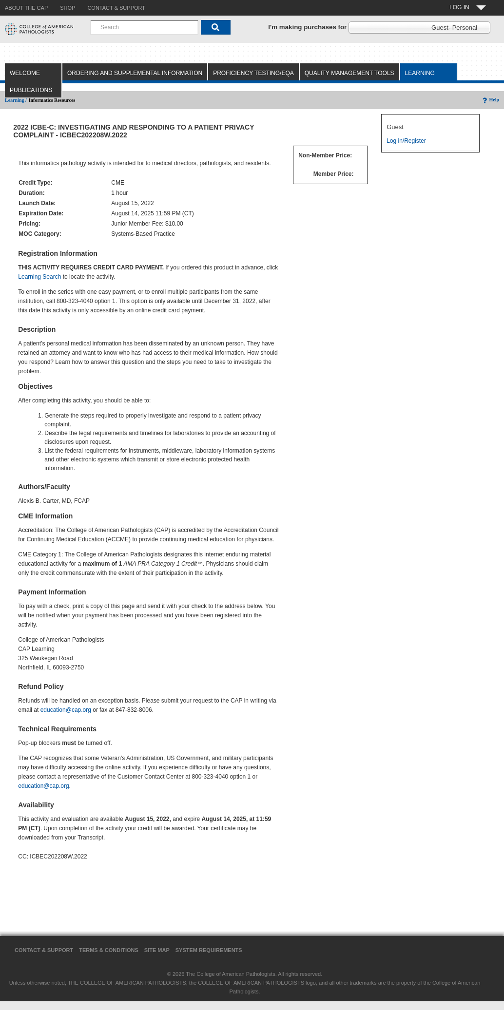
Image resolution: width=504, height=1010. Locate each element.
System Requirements (208, 950)
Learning (420, 73)
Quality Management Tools (349, 73)
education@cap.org (65, 709)
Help (490, 99)
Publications (31, 90)
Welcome (25, 73)
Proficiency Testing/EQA (253, 73)
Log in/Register (406, 140)
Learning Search (39, 276)
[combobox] (144, 27)
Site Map (157, 950)
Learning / (16, 100)
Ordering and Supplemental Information (134, 73)
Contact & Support (44, 950)
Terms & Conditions (108, 950)
